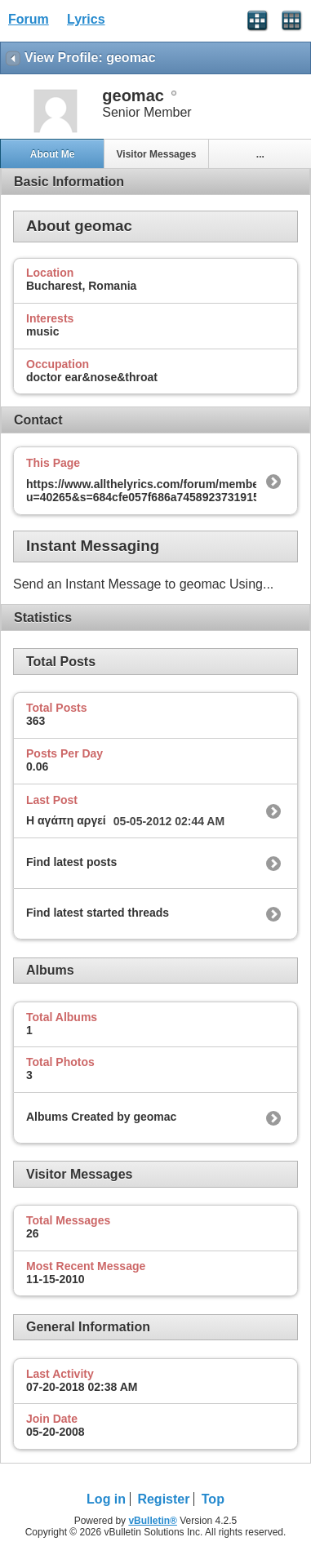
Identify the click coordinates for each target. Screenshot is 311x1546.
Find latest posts (71, 862)
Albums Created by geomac (101, 1116)
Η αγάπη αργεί (66, 820)
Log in (106, 1499)
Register (163, 1499)
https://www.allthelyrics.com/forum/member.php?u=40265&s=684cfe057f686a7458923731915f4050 (160, 491)
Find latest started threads (97, 912)
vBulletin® (152, 1520)
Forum (28, 19)
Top (213, 1499)
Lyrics (86, 19)
